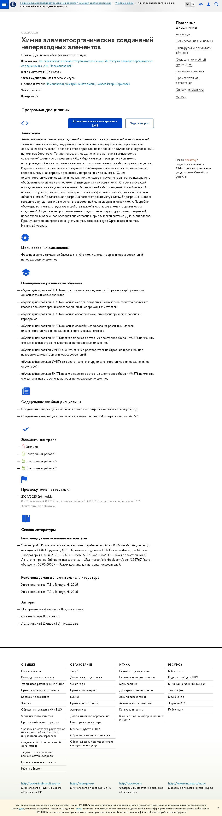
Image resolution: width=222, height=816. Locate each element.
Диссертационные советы (136, 690)
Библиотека (175, 671)
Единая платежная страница (38, 762)
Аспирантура (78, 709)
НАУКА (124, 664)
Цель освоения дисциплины (194, 41)
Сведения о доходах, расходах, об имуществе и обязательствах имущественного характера (43, 732)
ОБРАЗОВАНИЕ (81, 664)
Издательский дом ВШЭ (183, 677)
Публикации (175, 709)
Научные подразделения (134, 671)
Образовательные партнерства (90, 735)
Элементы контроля (190, 71)
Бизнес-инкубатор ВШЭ (85, 729)
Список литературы (190, 89)
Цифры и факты (31, 671)
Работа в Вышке (31, 768)
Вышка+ (75, 697)
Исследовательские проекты (137, 677)
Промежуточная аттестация (187, 80)
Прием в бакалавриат (83, 690)
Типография (175, 690)
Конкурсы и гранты (131, 709)
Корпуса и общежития (35, 697)
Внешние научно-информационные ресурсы (141, 717)
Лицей (74, 671)
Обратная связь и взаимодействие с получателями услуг (92, 743)
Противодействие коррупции (40, 722)
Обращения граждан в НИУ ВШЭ (41, 709)
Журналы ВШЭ (177, 703)
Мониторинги (128, 684)
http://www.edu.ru (130, 783)
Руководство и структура (37, 677)
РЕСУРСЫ (175, 664)
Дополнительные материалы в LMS (95, 123)
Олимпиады (77, 684)
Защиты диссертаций (132, 697)
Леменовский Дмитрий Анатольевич (70, 84)
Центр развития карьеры (86, 722)
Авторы (181, 96)
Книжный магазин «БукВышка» (186, 684)
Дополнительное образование (89, 716)
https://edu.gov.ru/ (82, 783)
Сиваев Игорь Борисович (113, 84)
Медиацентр (176, 697)
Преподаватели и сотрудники (40, 690)
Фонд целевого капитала (37, 716)
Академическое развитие (135, 703)
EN (192, 4)
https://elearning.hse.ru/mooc (187, 783)
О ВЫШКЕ (28, 664)
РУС (188, 4)
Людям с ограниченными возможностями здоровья (37, 754)
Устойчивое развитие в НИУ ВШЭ (42, 684)
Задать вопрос (139, 123)
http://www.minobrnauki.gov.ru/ (40, 783)
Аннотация (183, 34)
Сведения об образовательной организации (41, 743)
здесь (21, 808)
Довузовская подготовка (86, 677)
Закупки (26, 703)
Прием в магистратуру (84, 703)
